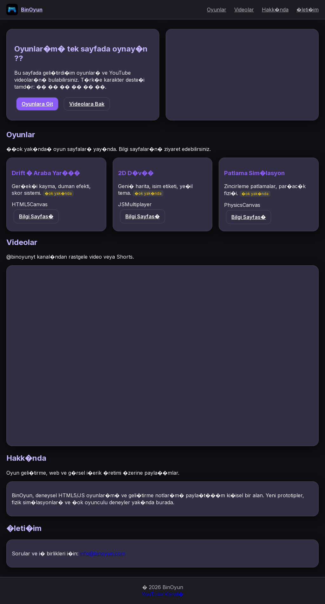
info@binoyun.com (102, 553)
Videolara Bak (86, 104)
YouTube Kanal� (162, 594)
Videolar (244, 9)
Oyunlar (216, 9)
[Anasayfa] (24, 9)
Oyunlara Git (37, 104)
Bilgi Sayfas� (36, 216)
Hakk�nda (275, 9)
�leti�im (307, 9)
